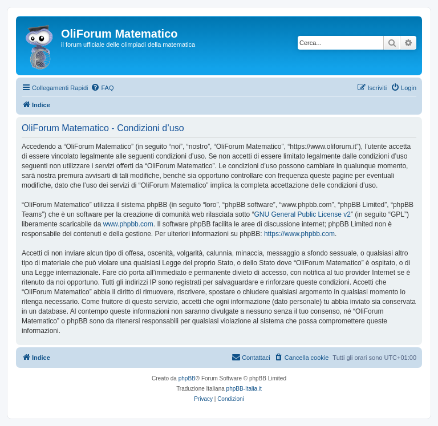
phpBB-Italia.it (244, 389)
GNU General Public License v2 (302, 214)
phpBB (187, 378)
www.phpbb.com (128, 224)
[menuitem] (102, 88)
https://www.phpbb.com (299, 234)
